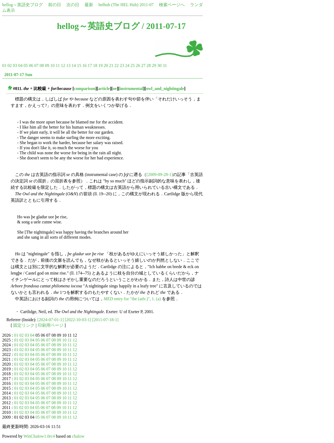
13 (68, 65)
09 (47, 65)
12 (63, 65)
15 (79, 65)
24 (127, 65)
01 (4, 65)
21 (111, 65)
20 (106, 65)
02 (9, 65)
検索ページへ (172, 4)
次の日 (72, 4)
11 (58, 65)
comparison (84, 88)
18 (95, 65)
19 (100, 65)
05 (26, 65)
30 (159, 65)
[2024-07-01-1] (50, 319)
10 (52, 65)
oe (115, 88)
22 (116, 65)
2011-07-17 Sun (18, 74)
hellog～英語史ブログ (22, 4)
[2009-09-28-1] (159, 174)
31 (164, 65)
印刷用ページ (50, 325)
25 (132, 65)
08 (42, 65)
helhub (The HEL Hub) (118, 4)
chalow (78, 436)
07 (36, 65)
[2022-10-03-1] (78, 319)
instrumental (131, 88)
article (104, 88)
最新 (89, 4)
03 (15, 65)
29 (154, 65)
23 (122, 65)
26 (138, 65)
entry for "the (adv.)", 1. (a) (132, 298)
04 (20, 65)
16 (84, 65)
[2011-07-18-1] (105, 319)
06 (31, 65)
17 (90, 65)
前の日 (54, 4)
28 (148, 65)
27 (143, 65)
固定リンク (24, 325)
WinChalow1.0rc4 (39, 436)
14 (73, 65)
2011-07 (146, 4)
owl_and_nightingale (165, 88)
